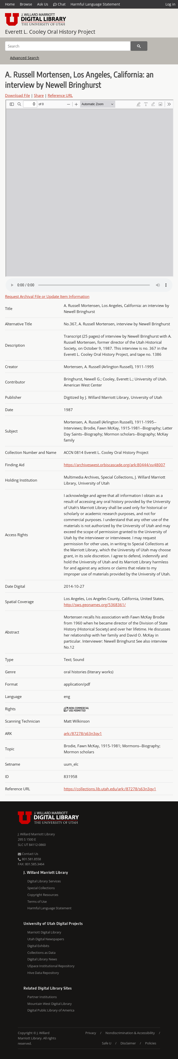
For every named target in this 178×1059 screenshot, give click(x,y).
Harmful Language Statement (95, 4)
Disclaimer (128, 1043)
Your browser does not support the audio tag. (89, 285)
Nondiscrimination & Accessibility (130, 1033)
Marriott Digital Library (44, 932)
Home (10, 4)
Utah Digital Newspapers (45, 939)
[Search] (68, 46)
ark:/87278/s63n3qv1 (83, 733)
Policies (150, 1043)
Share (39, 95)
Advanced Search (24, 57)
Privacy (90, 1033)
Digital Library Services (44, 881)
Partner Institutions (42, 997)
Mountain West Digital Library (49, 1003)
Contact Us (28, 853)
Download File (17, 95)
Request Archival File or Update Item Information (47, 296)
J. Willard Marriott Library (36, 834)
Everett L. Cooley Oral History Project (50, 31)
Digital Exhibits (38, 946)
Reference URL (60, 95)
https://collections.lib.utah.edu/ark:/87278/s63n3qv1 (110, 788)
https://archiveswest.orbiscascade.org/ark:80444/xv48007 (114, 464)
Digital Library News (42, 959)
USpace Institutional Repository (51, 966)
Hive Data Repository (43, 972)
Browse (26, 4)
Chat (59, 4)
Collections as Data (41, 952)
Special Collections (41, 888)
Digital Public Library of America (50, 1010)
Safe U (106, 1043)
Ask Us (42, 4)
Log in (170, 4)
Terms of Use (37, 901)
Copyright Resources (42, 894)
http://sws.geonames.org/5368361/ (95, 604)
